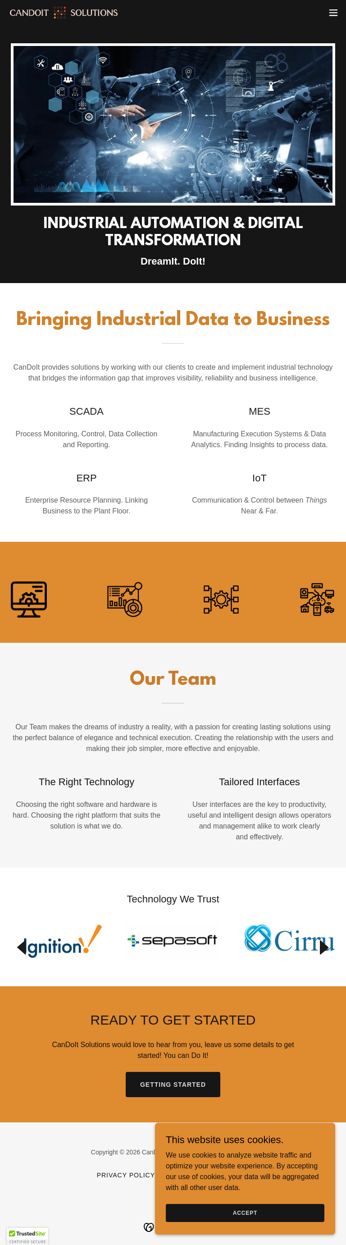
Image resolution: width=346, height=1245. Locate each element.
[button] (333, 13)
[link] (63, 12)
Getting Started (173, 1084)
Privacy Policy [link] (126, 1175)
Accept (245, 1219)
